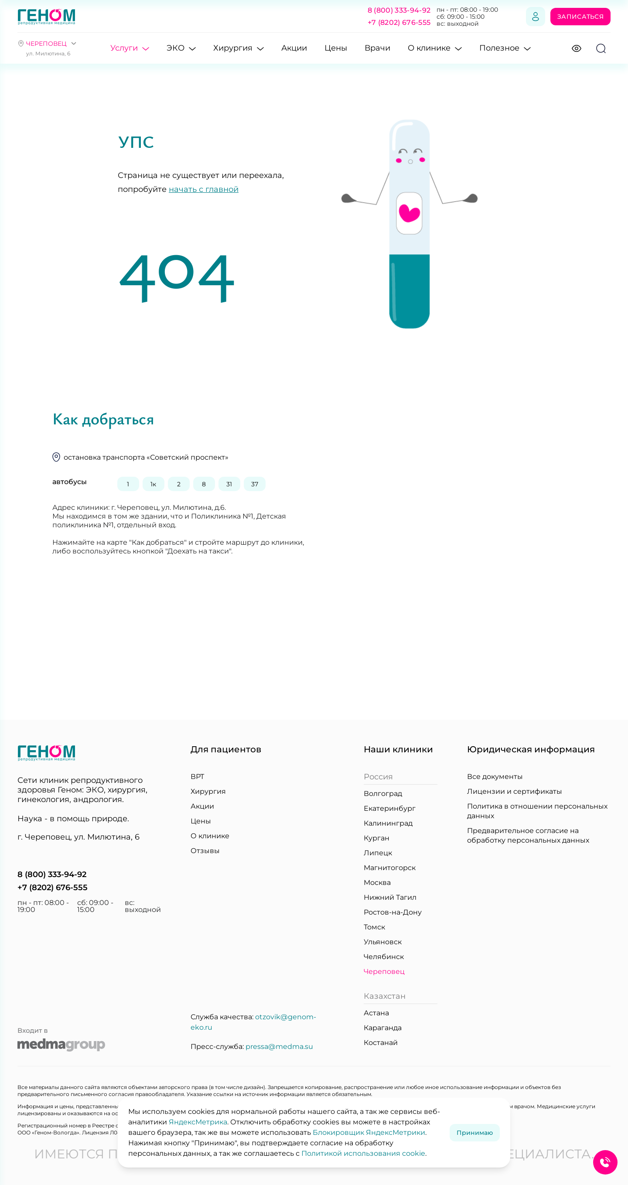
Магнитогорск (390, 868)
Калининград (388, 823)
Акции (294, 48)
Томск (374, 927)
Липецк (378, 853)
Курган (376, 838)
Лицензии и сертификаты (514, 791)
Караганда (383, 1028)
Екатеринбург (390, 808)
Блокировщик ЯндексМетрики (369, 1132)
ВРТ (197, 776)
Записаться (580, 16)
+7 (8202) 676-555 (399, 22)
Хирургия (238, 49)
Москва (377, 882)
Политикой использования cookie (363, 1153)
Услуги (129, 49)
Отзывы (205, 851)
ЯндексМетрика (198, 1122)
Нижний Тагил (390, 897)
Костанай (381, 1042)
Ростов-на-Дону (393, 912)
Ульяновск (383, 942)
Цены (335, 48)
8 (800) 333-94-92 (399, 10)
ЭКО (181, 49)
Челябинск (384, 957)
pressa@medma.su (279, 1046)
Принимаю (475, 1133)
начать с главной (204, 189)
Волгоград (383, 793)
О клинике (435, 49)
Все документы (495, 776)
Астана (376, 1013)
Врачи (377, 48)
